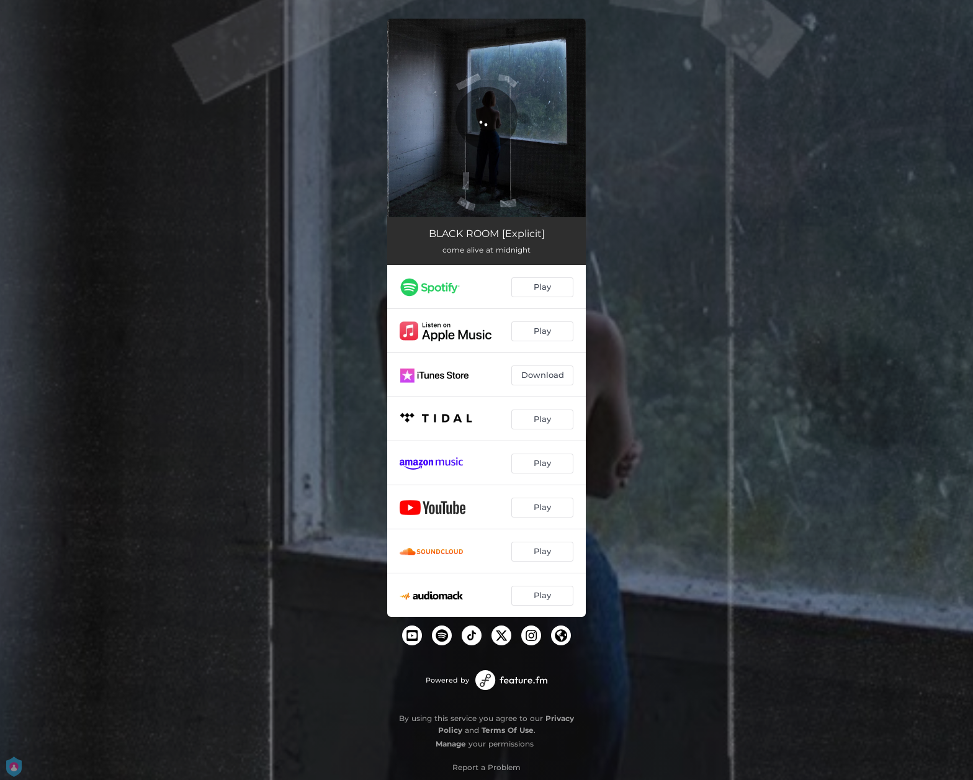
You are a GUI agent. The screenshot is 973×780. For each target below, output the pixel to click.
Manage (451, 743)
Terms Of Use (508, 730)
